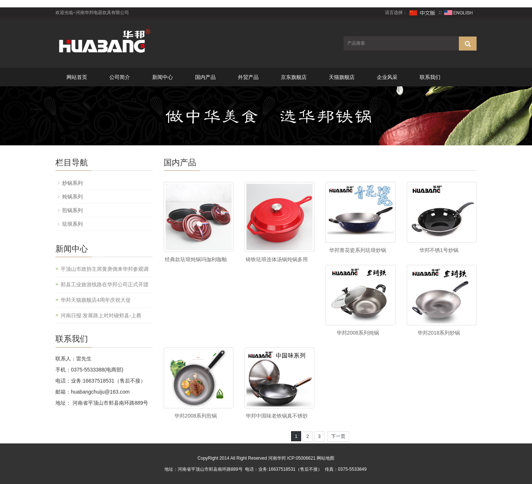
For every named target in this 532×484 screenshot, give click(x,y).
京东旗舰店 (294, 77)
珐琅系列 (72, 224)
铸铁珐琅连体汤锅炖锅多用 (277, 259)
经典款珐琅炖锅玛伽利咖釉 (196, 259)
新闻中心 (162, 77)
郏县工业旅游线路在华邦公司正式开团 (105, 284)
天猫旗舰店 (342, 77)
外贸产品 (248, 77)
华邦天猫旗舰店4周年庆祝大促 (96, 300)
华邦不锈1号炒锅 (438, 250)
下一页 (338, 436)
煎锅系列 (72, 210)
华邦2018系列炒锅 (438, 333)
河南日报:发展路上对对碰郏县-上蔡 (101, 315)
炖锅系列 (72, 197)
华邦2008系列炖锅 (358, 333)
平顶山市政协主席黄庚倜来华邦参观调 (105, 269)
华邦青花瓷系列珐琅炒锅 (357, 250)
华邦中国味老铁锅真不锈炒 (277, 416)
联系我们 (430, 77)
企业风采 (387, 77)
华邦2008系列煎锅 (195, 416)
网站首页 (76, 77)
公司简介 (119, 77)
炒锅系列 (72, 183)
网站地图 (325, 458)
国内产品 (205, 77)
